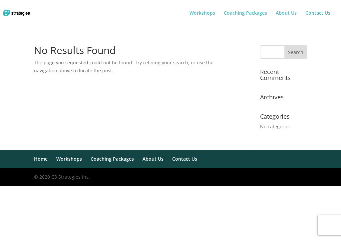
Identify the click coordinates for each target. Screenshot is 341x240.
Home (41, 159)
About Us (286, 13)
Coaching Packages (245, 13)
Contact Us (317, 13)
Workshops (202, 13)
